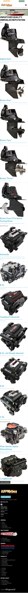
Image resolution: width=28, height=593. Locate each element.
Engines (3, 543)
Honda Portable (5, 553)
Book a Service (21, 1)
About (3, 522)
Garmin (3, 570)
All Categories (4, 558)
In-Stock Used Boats (6, 540)
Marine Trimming (5, 581)
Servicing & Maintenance (6, 583)
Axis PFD (4, 569)
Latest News (4, 584)
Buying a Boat (5, 578)
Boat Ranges (5, 530)
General (3, 520)
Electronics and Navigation (7, 565)
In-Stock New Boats (6, 539)
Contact (3, 523)
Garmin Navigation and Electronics (8, 559)
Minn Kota (4, 575)
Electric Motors (5, 564)
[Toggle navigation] (25, 5)
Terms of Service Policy (6, 527)
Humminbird (4, 572)
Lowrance (4, 573)
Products (4, 556)
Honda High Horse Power (7, 551)
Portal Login (4, 525)
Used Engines (4, 562)
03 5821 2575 (6, 1)
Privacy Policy (4, 526)
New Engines (4, 561)
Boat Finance (4, 580)
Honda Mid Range (5, 552)
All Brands (4, 568)
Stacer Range (4, 538)
